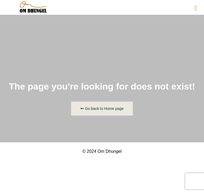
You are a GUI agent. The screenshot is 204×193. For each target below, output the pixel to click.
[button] (196, 8)
